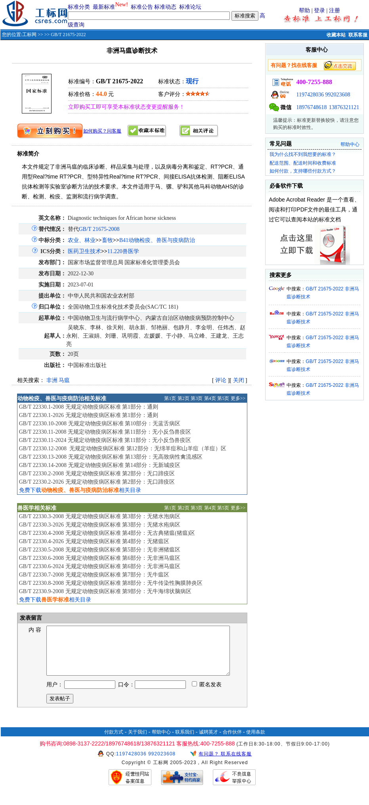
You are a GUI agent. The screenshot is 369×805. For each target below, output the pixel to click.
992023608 (337, 95)
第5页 (223, 398)
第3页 (197, 398)
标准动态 (165, 7)
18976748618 (311, 107)
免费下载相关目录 (80, 490)
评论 (220, 380)
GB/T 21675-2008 (99, 229)
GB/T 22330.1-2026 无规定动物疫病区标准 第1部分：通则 (88, 415)
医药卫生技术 (84, 251)
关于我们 (137, 741)
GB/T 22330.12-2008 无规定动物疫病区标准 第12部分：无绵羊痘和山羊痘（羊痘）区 (122, 448)
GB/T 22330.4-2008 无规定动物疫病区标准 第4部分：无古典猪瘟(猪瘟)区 (107, 533)
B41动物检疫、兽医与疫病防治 (157, 240)
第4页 (210, 398)
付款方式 (113, 741)
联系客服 (357, 35)
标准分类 (79, 7)
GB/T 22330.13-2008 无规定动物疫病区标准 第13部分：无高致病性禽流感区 (111, 457)
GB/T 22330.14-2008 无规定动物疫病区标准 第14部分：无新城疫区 (99, 465)
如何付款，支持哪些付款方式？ (303, 171)
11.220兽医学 (123, 251)
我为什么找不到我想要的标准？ (303, 154)
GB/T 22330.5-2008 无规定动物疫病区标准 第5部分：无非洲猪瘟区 (99, 550)
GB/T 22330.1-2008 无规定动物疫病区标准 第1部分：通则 (88, 407)
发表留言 (30, 618)
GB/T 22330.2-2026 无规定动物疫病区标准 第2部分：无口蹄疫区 (97, 482)
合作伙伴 (232, 741)
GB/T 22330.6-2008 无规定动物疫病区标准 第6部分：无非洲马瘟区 (99, 558)
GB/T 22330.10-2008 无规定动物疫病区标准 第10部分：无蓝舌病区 (99, 424)
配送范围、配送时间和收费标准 (303, 163)
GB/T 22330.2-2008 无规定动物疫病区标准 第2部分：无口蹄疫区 (97, 473)
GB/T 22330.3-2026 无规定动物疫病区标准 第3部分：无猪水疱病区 (99, 525)
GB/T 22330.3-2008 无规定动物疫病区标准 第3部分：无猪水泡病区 (99, 516)
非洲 (51, 380)
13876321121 (344, 107)
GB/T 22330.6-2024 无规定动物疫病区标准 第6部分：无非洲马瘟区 (99, 566)
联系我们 (184, 741)
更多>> (238, 398)
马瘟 (64, 380)
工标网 (29, 34)
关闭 (238, 380)
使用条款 (255, 741)
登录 (319, 10)
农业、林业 (82, 240)
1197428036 (309, 95)
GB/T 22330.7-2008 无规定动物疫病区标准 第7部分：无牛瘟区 (94, 575)
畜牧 (107, 240)
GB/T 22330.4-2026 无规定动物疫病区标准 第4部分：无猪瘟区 (94, 541)
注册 (334, 10)
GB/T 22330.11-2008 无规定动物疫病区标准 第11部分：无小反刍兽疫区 (105, 432)
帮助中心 (349, 144)
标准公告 (142, 7)
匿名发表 (207, 694)
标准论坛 (190, 7)
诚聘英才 (208, 741)
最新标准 (104, 7)
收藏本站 (336, 35)
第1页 (170, 398)
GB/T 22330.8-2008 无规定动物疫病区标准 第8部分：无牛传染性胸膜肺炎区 (111, 583)
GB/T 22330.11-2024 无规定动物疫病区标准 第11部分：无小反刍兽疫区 (105, 440)
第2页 (183, 398)
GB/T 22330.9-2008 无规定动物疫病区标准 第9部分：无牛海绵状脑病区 (105, 591)
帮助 (304, 10)
